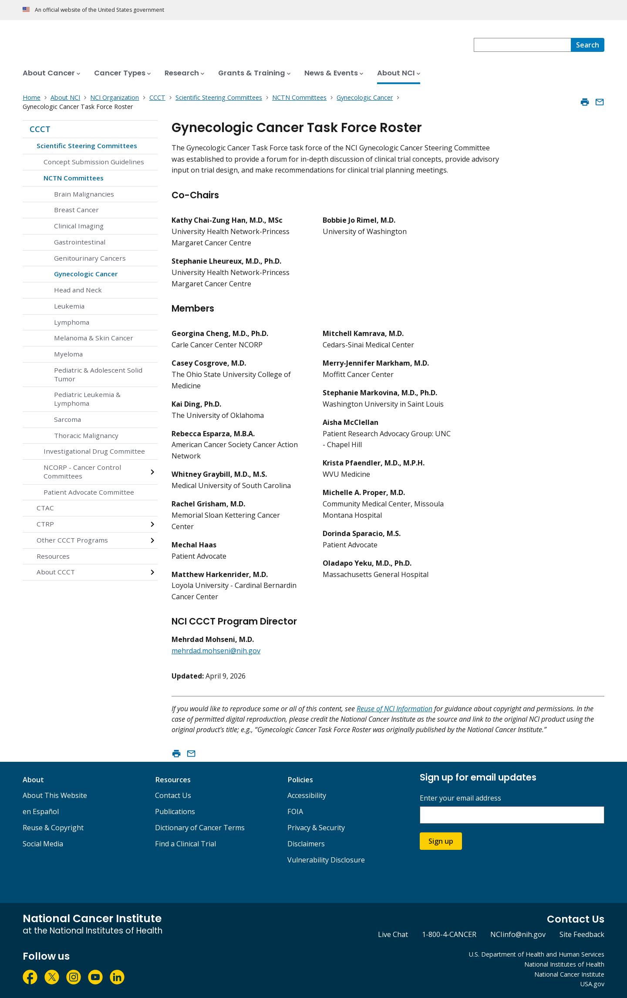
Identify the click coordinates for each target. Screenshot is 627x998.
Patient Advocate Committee (89, 492)
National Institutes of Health (564, 964)
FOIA (295, 811)
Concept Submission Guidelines (94, 161)
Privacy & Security (316, 827)
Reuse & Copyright (53, 827)
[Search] (587, 45)
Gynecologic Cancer (86, 273)
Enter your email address (460, 798)
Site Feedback (582, 934)
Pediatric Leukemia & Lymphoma (87, 398)
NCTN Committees (74, 177)
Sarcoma (67, 419)
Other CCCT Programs (72, 540)
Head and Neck (78, 289)
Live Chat (393, 934)
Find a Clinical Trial (185, 844)
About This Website (55, 795)
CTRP (45, 523)
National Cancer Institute (569, 974)
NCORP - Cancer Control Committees (82, 471)
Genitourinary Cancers (90, 258)
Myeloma (68, 354)
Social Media (43, 844)
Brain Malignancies (84, 194)
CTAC (45, 507)
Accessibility (306, 795)
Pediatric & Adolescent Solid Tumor (98, 374)
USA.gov (592, 984)
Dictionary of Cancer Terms (200, 827)
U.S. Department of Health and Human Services (536, 954)
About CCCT (56, 571)
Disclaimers (306, 844)
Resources (53, 556)
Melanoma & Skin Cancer (93, 337)
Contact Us (173, 795)
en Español (41, 811)
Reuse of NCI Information (394, 708)
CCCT (40, 129)
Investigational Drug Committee (94, 451)
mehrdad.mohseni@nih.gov (216, 650)
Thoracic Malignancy (86, 435)
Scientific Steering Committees (87, 145)
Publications (175, 811)
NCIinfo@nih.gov (518, 934)
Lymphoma (71, 322)
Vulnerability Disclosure (326, 860)
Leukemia (69, 306)
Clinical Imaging (79, 225)
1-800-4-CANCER (449, 934)
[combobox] (522, 45)
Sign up (440, 841)
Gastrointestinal (79, 242)
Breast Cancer (76, 209)
